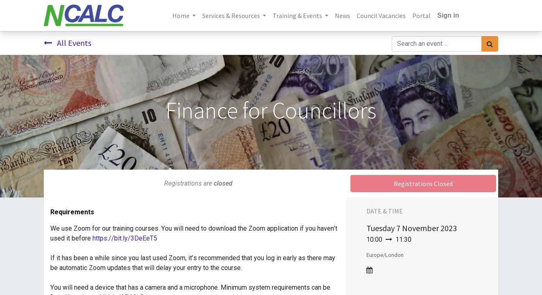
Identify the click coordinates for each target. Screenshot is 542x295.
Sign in (448, 15)
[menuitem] (342, 15)
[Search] (489, 44)
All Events (67, 43)
